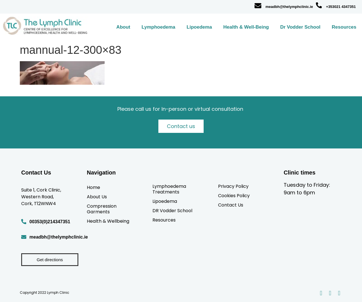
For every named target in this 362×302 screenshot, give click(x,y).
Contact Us (230, 205)
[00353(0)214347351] (23, 221)
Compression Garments (102, 209)
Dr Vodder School (300, 27)
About (123, 27)
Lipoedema (199, 27)
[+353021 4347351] (319, 5)
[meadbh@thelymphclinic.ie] (258, 5)
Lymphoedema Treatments (169, 189)
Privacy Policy (233, 186)
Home (93, 187)
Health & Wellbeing (108, 221)
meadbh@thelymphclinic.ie (289, 7)
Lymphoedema (158, 27)
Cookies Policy (234, 195)
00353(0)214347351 (49, 221)
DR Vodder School (172, 210)
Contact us (181, 126)
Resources (344, 27)
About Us (97, 196)
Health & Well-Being (246, 27)
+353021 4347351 (341, 7)
